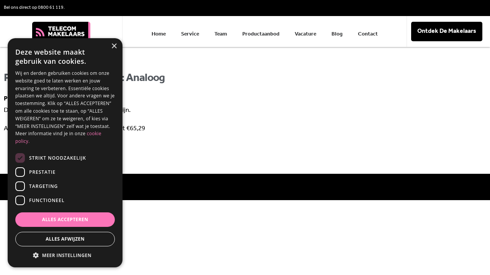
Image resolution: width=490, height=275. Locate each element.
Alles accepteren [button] (65, 219)
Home (159, 34)
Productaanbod (260, 34)
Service (190, 34)
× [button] (114, 46)
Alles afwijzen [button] (65, 239)
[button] (65, 255)
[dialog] (65, 152)
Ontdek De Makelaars (446, 31)
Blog (337, 34)
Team (220, 34)
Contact (368, 34)
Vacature (305, 34)
